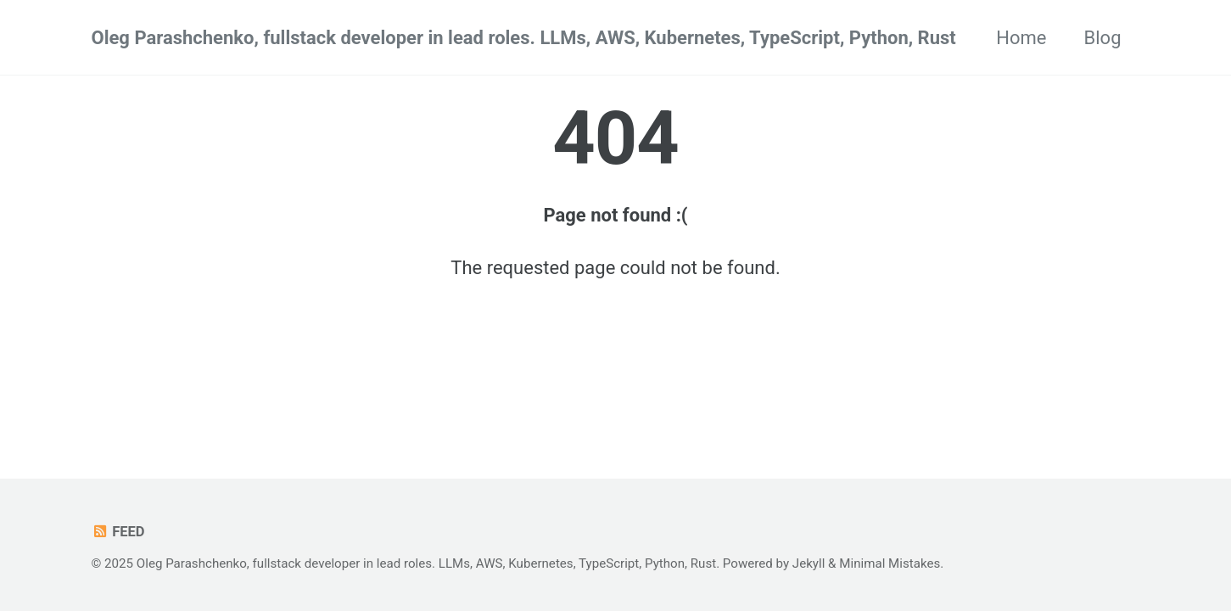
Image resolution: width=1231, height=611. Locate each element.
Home (1021, 37)
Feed (118, 532)
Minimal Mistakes (889, 563)
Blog (1103, 37)
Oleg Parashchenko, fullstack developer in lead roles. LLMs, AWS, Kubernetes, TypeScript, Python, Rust (524, 37)
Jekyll (808, 563)
